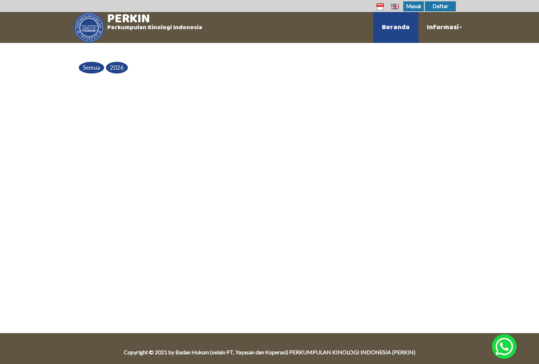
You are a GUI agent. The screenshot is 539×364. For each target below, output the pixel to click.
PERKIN (128, 19)
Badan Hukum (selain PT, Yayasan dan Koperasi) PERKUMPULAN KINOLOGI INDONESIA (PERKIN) (295, 352)
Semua (91, 67)
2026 (117, 67)
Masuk (413, 6)
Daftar (440, 6)
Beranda (396, 27)
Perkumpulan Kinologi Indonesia (154, 27)
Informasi (444, 27)
